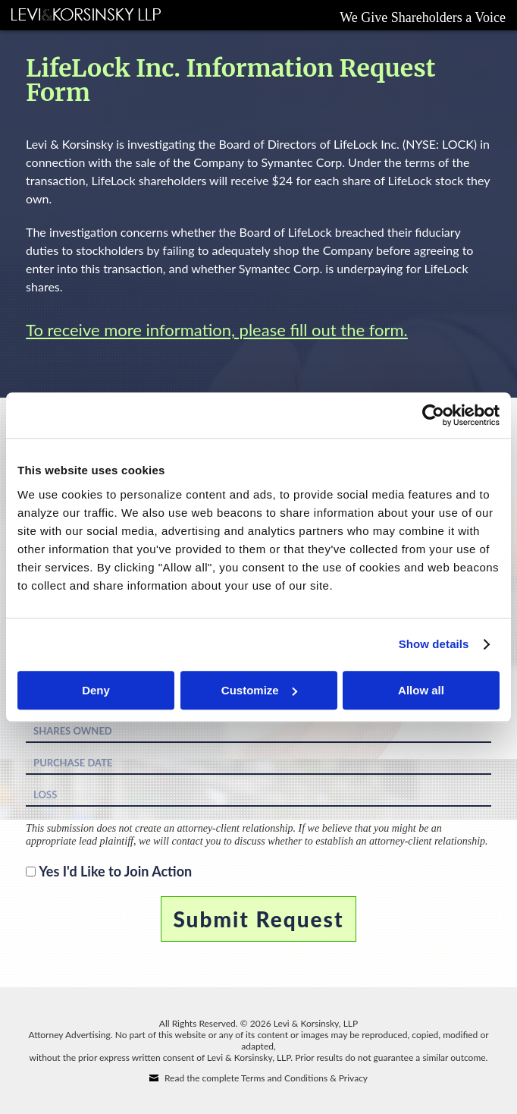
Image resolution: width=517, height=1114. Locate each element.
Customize (259, 690)
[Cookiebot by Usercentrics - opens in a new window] (433, 415)
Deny (96, 690)
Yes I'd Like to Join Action (115, 871)
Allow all (421, 690)
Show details (434, 643)
